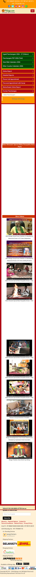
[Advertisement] (18, 32)
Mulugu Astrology (18, 99)
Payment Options (13, 521)
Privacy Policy (28, 523)
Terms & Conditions (7, 523)
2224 (18, 526)
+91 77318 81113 (18, 4)
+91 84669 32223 (11, 526)
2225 (22, 526)
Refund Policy (18, 523)
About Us (4, 521)
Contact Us (22, 521)
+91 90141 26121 (26, 1)
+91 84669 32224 (13, 1)
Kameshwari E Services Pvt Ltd (16, 573)
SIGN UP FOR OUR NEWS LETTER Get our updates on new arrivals (14, 509)
